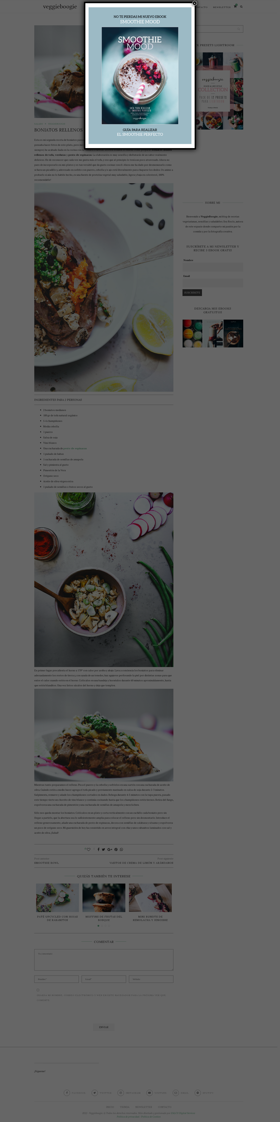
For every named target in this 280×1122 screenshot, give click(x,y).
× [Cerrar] (194, 3)
